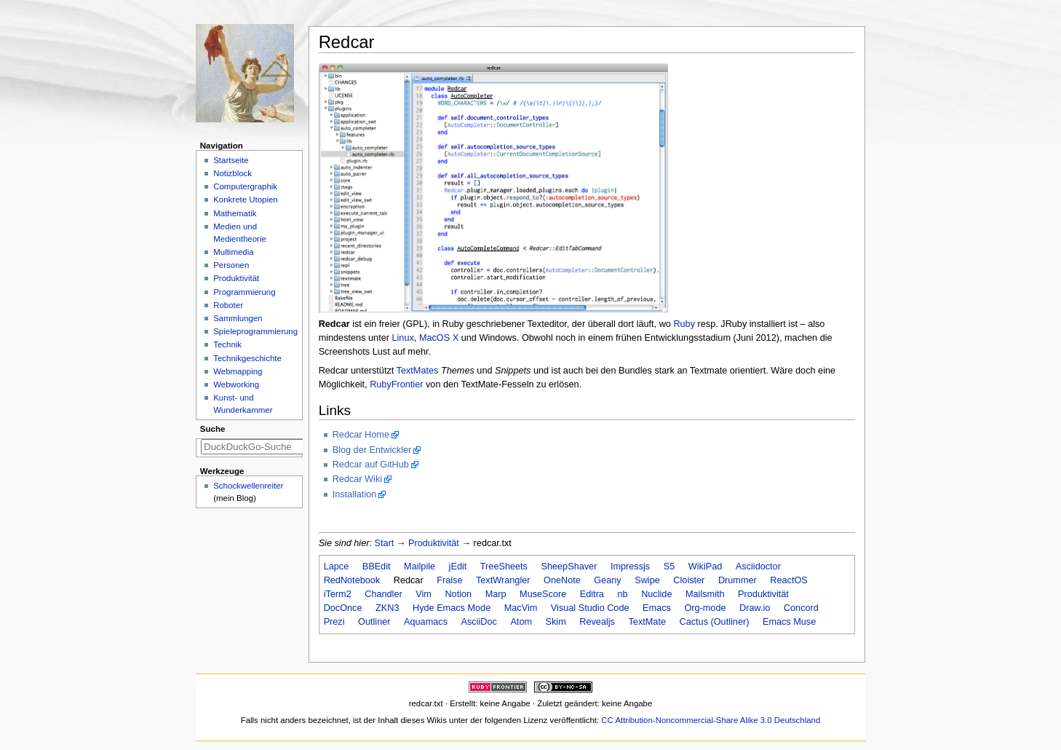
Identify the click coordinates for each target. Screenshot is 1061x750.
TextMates (418, 371)
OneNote (562, 580)
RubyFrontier (396, 384)
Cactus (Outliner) (715, 622)
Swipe (647, 580)
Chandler (383, 594)
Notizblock (232, 173)
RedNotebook (352, 580)
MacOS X (438, 338)
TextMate (646, 622)
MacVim (521, 608)
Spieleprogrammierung (255, 331)
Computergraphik (245, 186)
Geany (607, 580)
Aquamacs (426, 622)
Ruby (684, 324)
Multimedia (233, 252)
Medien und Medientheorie (239, 232)
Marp (495, 594)
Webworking (236, 384)
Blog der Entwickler (372, 450)
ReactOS (788, 580)
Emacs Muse (789, 622)
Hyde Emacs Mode (451, 608)
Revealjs (597, 622)
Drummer (737, 580)
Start (384, 543)
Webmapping (237, 371)
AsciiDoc (479, 622)
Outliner (374, 622)
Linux (402, 338)
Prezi (334, 622)
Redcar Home (361, 435)
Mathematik (234, 213)
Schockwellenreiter (248, 485)
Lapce (336, 566)
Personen (231, 265)
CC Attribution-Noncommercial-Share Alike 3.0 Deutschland (710, 720)
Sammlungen (237, 318)
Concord (801, 608)
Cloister (688, 580)
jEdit (458, 566)
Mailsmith (705, 594)
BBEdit (376, 566)
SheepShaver (569, 566)
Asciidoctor (758, 566)
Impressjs (630, 566)
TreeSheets (504, 566)
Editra (592, 594)
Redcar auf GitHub (371, 464)
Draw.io (754, 608)
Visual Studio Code (590, 608)
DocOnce (343, 608)
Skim (556, 622)
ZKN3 (387, 608)
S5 (669, 566)
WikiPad (705, 566)
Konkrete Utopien (245, 199)
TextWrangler (503, 580)
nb (622, 594)
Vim (424, 594)
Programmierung (244, 292)
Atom (521, 622)
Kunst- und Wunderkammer (242, 403)
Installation (355, 494)
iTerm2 (337, 594)
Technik (227, 344)
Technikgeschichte (247, 358)
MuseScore (543, 594)
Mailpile (419, 566)
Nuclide (656, 594)
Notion (458, 594)
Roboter (228, 305)
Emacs (657, 608)
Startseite (230, 160)
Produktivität (433, 543)
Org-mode (705, 608)
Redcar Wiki (357, 479)
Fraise (449, 580)
